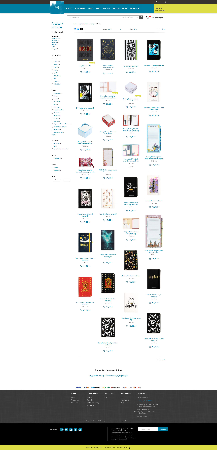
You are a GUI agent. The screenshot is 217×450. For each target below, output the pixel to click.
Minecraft (57, 107)
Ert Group (57, 143)
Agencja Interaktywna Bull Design (123, 420)
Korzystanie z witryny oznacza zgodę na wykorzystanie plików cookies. (107, 447)
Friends (56, 99)
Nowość (56, 167)
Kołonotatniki (56, 38)
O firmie (73, 397)
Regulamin (90, 405)
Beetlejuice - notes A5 (131, 66)
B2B (122, 397)
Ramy (98, 8)
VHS (53, 47)
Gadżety (106, 8)
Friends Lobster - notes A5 (108, 214)
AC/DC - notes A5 (85, 66)
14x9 (55, 78)
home (75, 24)
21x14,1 (57, 62)
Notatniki (56, 36)
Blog (105, 397)
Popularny (57, 170)
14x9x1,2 (57, 81)
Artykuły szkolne (120, 8)
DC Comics (57, 101)
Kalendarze (134, 8)
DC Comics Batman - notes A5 (154, 65)
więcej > (54, 135)
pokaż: (131, 29)
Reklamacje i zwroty (93, 402)
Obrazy (91, 8)
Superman (57, 129)
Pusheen (57, 121)
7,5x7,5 (56, 73)
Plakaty (69, 8)
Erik (55, 146)
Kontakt (141, 393)
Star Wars (57, 113)
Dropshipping (125, 400)
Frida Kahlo (57, 115)
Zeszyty (55, 49)
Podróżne (55, 40)
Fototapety (80, 8)
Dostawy (90, 397)
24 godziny (58, 158)
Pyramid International (61, 149)
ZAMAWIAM (163, 429)
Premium (55, 42)
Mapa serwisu (75, 400)
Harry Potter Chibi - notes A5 (131, 276)
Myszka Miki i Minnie (60, 127)
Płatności (90, 400)
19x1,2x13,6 (57, 76)
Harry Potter (58, 93)
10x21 (56, 70)
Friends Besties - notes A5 (154, 201)
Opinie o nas (74, 402)
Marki (122, 402)
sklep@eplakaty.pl (142, 397)
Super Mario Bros (59, 110)
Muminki (57, 118)
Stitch (56, 104)
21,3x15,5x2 (57, 84)
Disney (56, 96)
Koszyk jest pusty (154, 17)
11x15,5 (56, 67)
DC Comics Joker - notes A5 (85, 108)
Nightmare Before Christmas (62, 124)
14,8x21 (57, 64)
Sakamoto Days (59, 132)
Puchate (55, 44)
